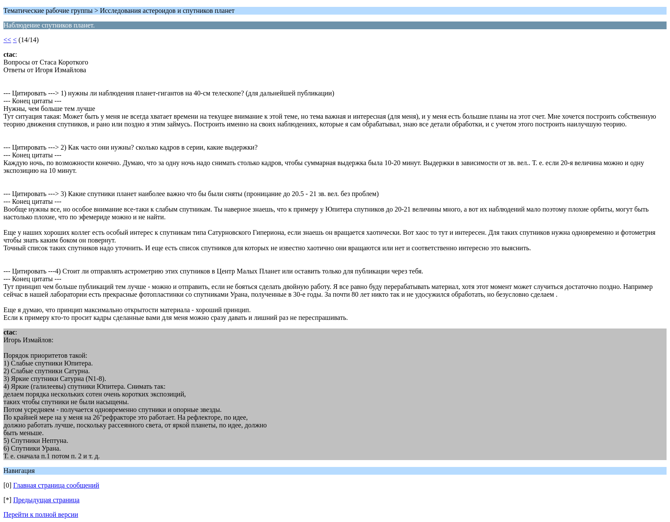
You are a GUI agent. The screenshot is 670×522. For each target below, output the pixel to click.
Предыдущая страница (46, 500)
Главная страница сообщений (56, 485)
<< (7, 39)
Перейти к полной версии (40, 514)
